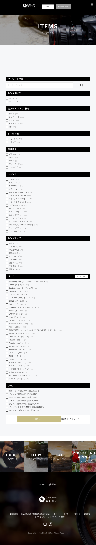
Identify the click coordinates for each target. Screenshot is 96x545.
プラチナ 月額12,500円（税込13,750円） (25, 404)
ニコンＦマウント (18, 212)
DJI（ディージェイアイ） (20, 294)
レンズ (14, 120)
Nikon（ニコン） (17, 327)
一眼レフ (14, 142)
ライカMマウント (17, 231)
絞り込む (38, 419)
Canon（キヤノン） (19, 285)
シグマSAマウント (18, 205)
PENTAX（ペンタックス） (21, 337)
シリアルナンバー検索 (56, 517)
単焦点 (13, 243)
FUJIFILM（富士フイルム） (22, 298)
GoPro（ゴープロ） (18, 304)
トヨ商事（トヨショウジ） (21, 369)
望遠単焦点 (15, 253)
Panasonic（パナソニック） (21, 333)
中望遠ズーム (16, 266)
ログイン (48, 6)
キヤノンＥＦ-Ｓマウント (20, 199)
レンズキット (16, 117)
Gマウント (14, 179)
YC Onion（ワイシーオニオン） (23, 376)
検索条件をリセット (69, 419)
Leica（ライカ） (17, 317)
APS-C (13, 158)
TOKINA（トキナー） (19, 366)
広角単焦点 (15, 247)
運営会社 (87, 514)
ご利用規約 (14, 514)
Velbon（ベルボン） (18, 372)
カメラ (13, 114)
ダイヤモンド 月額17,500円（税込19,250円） (27, 407)
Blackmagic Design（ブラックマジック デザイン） (30, 281)
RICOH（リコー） (17, 340)
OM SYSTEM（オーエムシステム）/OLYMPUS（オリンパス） (35, 330)
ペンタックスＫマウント (20, 221)
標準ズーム (15, 269)
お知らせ (77, 514)
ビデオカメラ (16, 123)
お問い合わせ (40, 517)
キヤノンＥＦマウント (20, 196)
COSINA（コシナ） (18, 291)
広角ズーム (15, 260)
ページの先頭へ (48, 484)
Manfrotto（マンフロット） (21, 324)
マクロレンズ (16, 256)
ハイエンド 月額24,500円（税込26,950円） (26, 410)
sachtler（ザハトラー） (19, 346)
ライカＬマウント (17, 228)
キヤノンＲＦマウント (20, 202)
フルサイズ (15, 167)
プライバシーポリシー (62, 514)
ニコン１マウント (17, 218)
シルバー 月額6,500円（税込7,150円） (24, 397)
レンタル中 (13, 102)
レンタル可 (13, 98)
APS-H (13, 161)
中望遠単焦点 (16, 250)
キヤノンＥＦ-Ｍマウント (20, 192)
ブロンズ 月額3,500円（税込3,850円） (24, 394)
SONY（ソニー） (18, 359)
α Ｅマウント (16, 189)
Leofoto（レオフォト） (19, 320)
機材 (12, 127)
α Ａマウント (16, 186)
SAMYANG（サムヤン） (20, 350)
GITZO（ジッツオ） (18, 301)
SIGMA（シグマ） (18, 353)
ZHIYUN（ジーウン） (19, 379)
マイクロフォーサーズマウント (23, 225)
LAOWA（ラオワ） (18, 314)
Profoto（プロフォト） (19, 343)
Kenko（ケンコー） (18, 311)
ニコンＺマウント (18, 215)
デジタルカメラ (17, 209)
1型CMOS (14, 154)
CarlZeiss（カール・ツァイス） (23, 288)
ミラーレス (15, 139)
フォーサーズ (16, 164)
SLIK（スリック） (17, 356)
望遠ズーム (15, 263)
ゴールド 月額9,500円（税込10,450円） (24, 401)
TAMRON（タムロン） (20, 363)
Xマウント (15, 183)
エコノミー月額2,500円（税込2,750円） (24, 391)
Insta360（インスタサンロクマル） (24, 307)
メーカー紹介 (81, 276)
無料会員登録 (63, 6)
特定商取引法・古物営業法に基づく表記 (35, 514)
